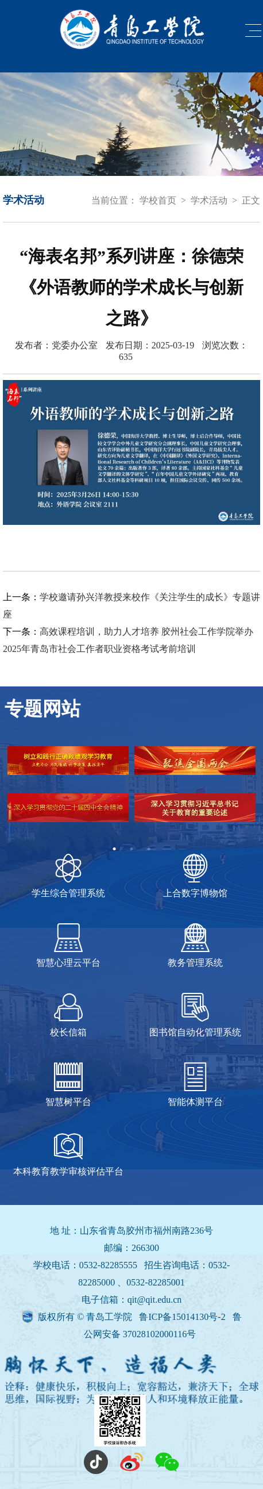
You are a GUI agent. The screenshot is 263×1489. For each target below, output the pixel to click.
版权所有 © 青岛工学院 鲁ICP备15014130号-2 (132, 1317)
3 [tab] (148, 849)
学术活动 (209, 200)
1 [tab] (114, 849)
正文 (251, 200)
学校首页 (158, 200)
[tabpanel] (131, 793)
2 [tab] (131, 849)
